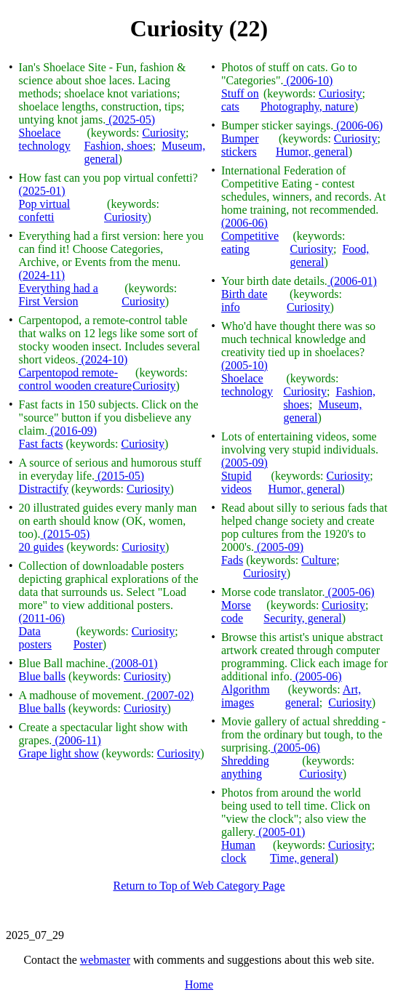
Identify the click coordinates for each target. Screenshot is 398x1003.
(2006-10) (308, 80)
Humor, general (312, 151)
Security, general (302, 618)
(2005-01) (280, 832)
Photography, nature (307, 106)
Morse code (236, 611)
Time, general (302, 858)
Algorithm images (245, 696)
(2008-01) (133, 663)
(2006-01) (352, 281)
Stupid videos (236, 482)
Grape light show (59, 753)
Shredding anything (245, 767)
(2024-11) (42, 275)
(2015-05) (119, 476)
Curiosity (164, 132)
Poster (88, 644)
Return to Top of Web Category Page (198, 885)
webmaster (105, 960)
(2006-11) (76, 740)
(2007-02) (169, 695)
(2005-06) (350, 592)
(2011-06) (42, 618)
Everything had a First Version (58, 294)
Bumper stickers (240, 145)
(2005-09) (244, 462)
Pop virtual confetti (45, 210)
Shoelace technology (45, 139)
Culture (318, 560)
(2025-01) (42, 191)
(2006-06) (358, 125)
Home (199, 984)
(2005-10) (244, 365)
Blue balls (42, 676)
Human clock (238, 851)
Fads (232, 560)
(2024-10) (102, 359)
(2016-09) (72, 430)
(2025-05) (130, 119)
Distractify (43, 489)
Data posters (35, 637)
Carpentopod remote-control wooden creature (75, 379)
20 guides (41, 547)
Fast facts (41, 444)
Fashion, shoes (118, 146)
